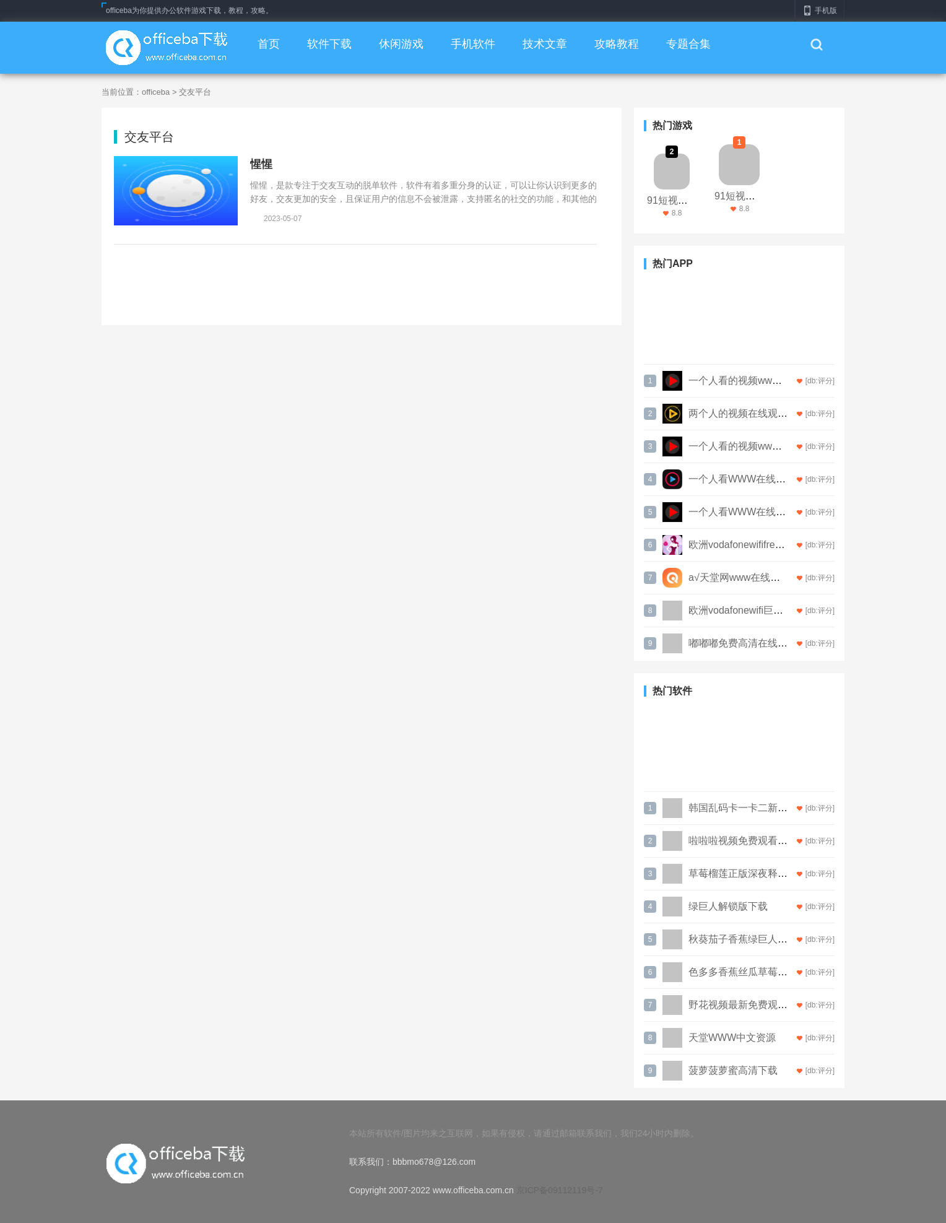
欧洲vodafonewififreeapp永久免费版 (767, 544)
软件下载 (329, 44)
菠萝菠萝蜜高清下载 (733, 1070)
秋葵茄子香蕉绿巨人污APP (747, 939)
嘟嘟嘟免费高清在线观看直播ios (759, 643)
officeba (156, 92)
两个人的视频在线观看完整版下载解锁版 (777, 413)
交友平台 (195, 92)
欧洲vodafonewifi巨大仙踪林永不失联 (770, 610)
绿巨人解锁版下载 (728, 906)
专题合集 (688, 44)
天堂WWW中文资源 (732, 1037)
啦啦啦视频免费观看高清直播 (752, 840)
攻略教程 (616, 44)
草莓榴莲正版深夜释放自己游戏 (757, 873)
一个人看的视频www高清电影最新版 (768, 446)
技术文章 (545, 44)
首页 (269, 44)
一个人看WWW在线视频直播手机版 (766, 479)
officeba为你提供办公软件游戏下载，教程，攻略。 (189, 10)
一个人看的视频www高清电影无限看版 (773, 380)
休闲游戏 (401, 44)
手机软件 (473, 44)
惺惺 (261, 164)
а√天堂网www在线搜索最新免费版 (764, 577)
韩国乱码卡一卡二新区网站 (747, 808)
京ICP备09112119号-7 (559, 1190)
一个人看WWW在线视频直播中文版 (766, 512)
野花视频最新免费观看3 (740, 1004)
